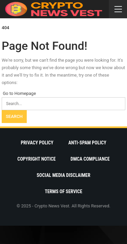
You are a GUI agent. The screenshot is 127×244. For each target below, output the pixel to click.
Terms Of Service (63, 191)
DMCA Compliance (89, 159)
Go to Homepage (19, 93)
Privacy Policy (37, 142)
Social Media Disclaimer (63, 175)
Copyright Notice (36, 159)
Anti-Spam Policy (87, 142)
